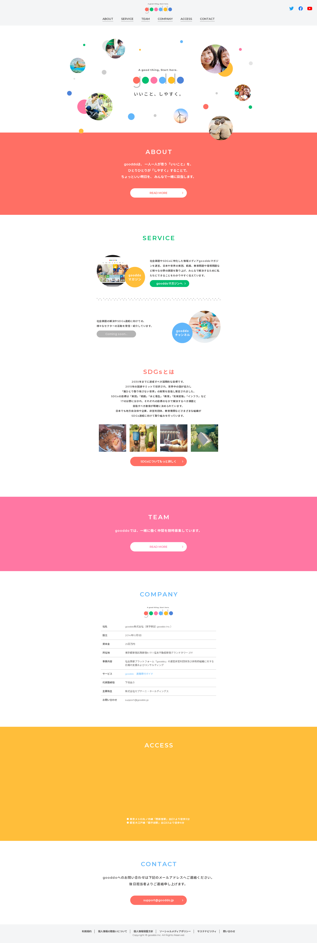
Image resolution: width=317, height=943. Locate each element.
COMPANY (165, 19)
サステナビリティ (207, 931)
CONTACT (207, 19)
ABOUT (107, 19)
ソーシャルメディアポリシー (175, 931)
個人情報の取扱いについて (112, 931)
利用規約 (87, 931)
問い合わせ (229, 931)
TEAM (145, 19)
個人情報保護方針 (143, 931)
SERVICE (127, 19)
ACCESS (186, 19)
